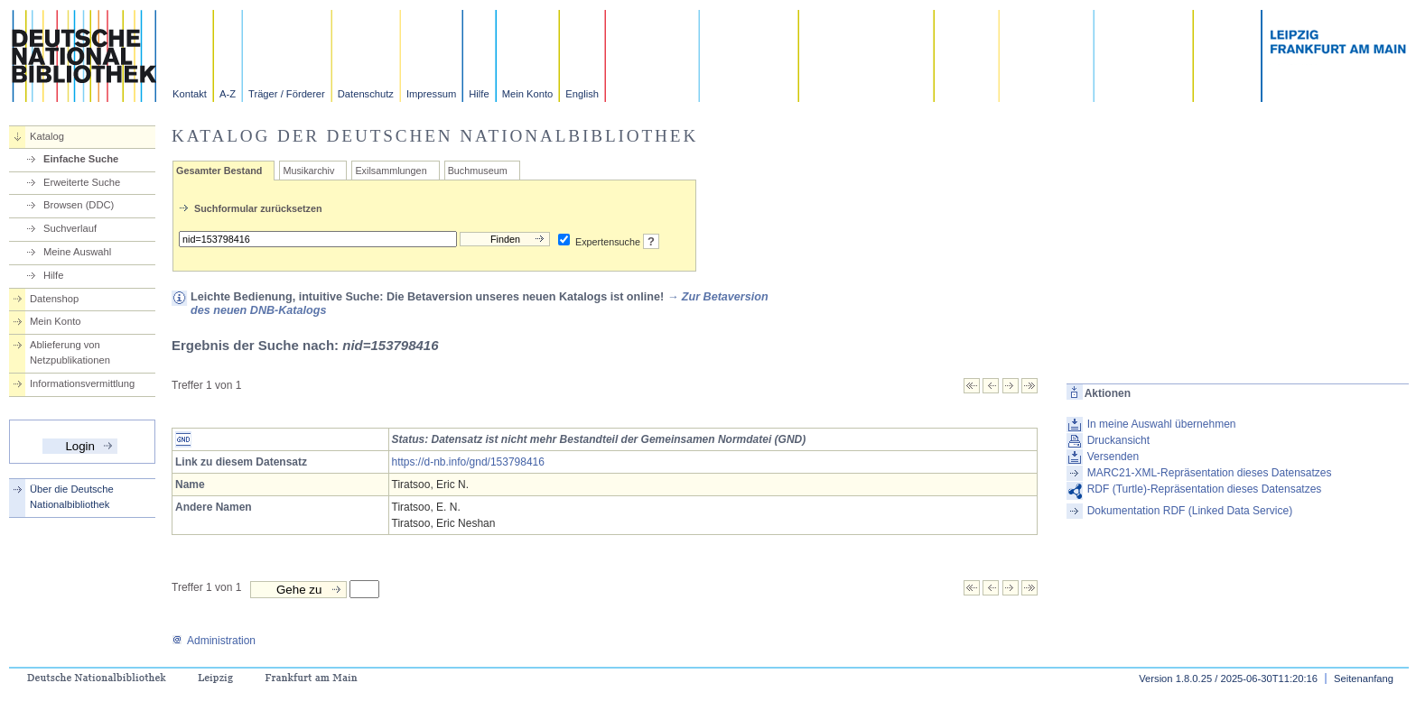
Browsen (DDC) (78, 204)
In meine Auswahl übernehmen (1161, 424)
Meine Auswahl (77, 251)
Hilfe (479, 93)
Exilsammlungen (390, 170)
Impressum (431, 93)
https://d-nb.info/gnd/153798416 (468, 462)
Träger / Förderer (286, 93)
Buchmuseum (478, 170)
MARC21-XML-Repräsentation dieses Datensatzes (1209, 472)
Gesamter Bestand (219, 170)
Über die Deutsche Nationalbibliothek (72, 497)
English (582, 93)
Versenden (1113, 456)
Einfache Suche (80, 158)
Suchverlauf (70, 228)
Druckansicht (1118, 440)
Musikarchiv (308, 170)
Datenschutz (366, 93)
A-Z (227, 93)
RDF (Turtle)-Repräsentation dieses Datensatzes (1204, 489)
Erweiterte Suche (81, 182)
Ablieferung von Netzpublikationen (70, 352)
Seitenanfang (1363, 678)
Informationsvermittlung (82, 383)
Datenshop (54, 298)
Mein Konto (528, 93)
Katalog (47, 136)
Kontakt (189, 93)
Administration (214, 640)
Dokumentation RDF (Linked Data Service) (1189, 510)
